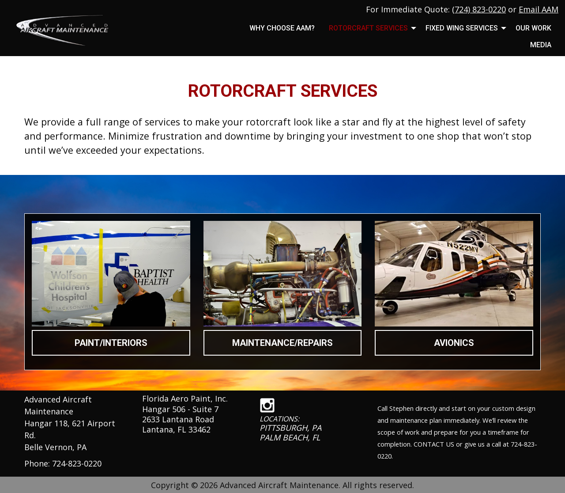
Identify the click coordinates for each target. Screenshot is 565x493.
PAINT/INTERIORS (111, 343)
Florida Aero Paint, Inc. (185, 398)
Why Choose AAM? (282, 28)
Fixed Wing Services (462, 28)
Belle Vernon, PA (55, 447)
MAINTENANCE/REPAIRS (282, 343)
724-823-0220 (77, 463)
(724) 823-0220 (479, 9)
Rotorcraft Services (368, 28)
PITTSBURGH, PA (290, 427)
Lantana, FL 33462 (176, 429)
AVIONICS (454, 343)
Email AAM (538, 9)
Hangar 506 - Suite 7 (180, 409)
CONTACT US (434, 444)
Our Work (533, 28)
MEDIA (540, 45)
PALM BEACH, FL (290, 437)
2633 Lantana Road (178, 419)
